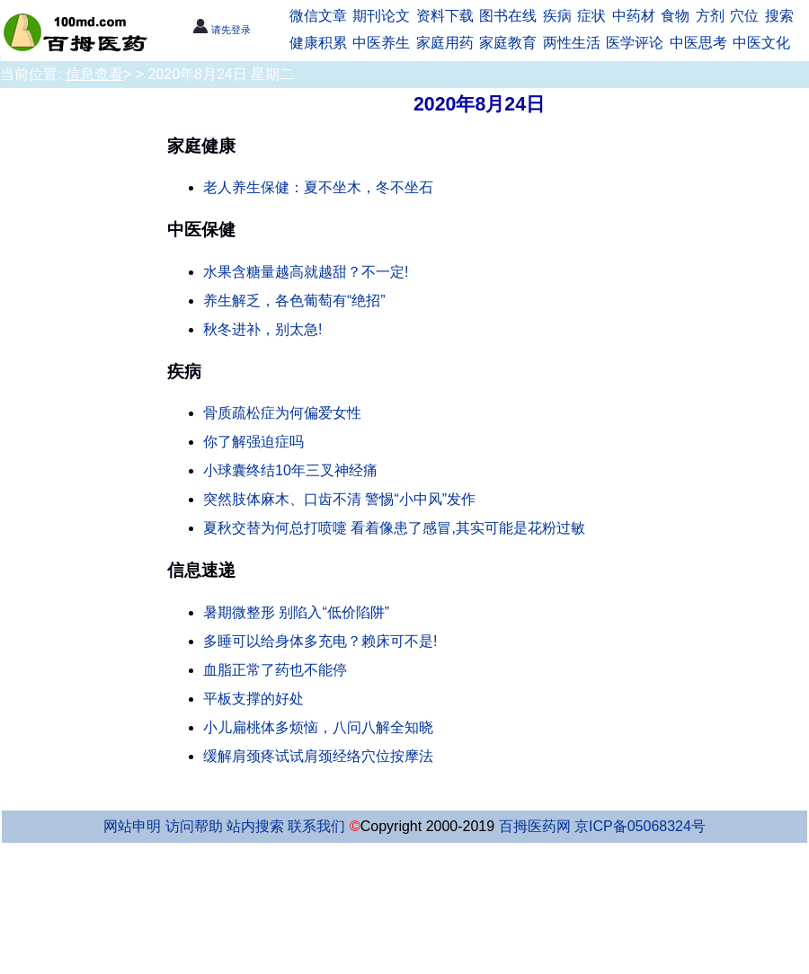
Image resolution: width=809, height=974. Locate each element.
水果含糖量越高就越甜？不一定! (305, 271)
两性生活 (571, 42)
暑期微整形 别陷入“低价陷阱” (296, 612)
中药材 (633, 15)
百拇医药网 (535, 826)
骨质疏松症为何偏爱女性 (282, 413)
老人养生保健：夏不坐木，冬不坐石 (318, 187)
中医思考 (698, 42)
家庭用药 (445, 42)
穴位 (744, 15)
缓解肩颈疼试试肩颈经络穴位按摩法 (318, 756)
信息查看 (94, 74)
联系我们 (316, 826)
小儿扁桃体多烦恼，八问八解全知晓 (318, 727)
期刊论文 (381, 15)
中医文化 (761, 42)
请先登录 (221, 29)
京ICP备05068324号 (640, 826)
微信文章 (318, 15)
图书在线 (508, 15)
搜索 (779, 15)
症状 (591, 15)
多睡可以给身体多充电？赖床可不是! (320, 641)
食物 (675, 15)
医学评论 (634, 42)
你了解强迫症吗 (253, 441)
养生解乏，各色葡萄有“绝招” (294, 300)
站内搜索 (255, 826)
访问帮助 (194, 826)
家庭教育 (508, 42)
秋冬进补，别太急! (262, 329)
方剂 (710, 15)
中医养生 (381, 42)
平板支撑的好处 (253, 698)
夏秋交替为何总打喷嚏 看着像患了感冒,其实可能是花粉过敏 (394, 528)
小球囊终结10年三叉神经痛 (290, 470)
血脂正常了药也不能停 (275, 669)
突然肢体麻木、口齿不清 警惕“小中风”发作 (339, 499)
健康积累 (318, 42)
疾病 (557, 15)
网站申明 (132, 826)
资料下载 (445, 15)
